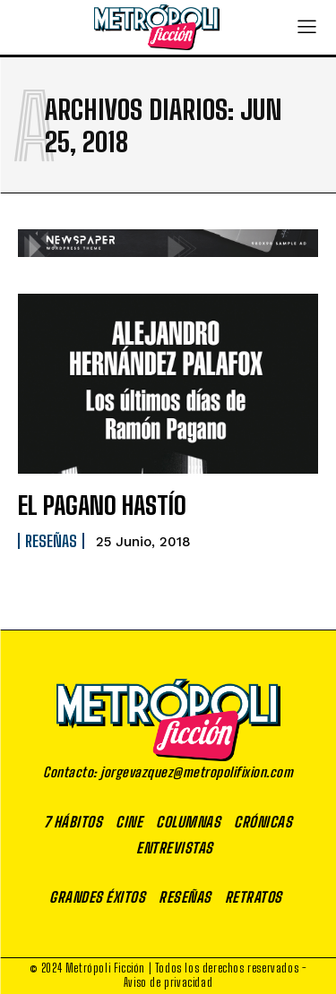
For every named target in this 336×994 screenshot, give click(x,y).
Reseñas (51, 541)
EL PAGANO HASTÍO (102, 505)
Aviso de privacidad (168, 982)
